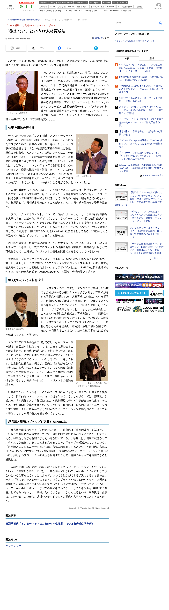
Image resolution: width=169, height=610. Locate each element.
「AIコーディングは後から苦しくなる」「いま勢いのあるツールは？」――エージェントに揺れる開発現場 (140, 155)
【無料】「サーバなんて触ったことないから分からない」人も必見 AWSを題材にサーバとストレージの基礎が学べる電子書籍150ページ (138, 198)
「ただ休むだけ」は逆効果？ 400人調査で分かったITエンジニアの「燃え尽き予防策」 (141, 122)
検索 (160, 23)
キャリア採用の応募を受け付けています (135, 41)
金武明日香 (98, 38)
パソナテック (13, 546)
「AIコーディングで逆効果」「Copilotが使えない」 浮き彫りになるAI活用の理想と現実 (140, 143)
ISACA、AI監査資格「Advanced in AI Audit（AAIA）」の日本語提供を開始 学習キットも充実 (141, 168)
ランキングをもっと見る (153, 175)
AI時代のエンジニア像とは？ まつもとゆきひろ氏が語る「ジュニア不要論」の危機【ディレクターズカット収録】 (140, 68)
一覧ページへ (158, 258)
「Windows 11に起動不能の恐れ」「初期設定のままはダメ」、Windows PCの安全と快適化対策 (141, 89)
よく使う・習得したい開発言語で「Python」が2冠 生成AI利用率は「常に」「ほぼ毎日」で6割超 (140, 110)
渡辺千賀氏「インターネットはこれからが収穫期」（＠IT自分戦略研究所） (50, 523)
